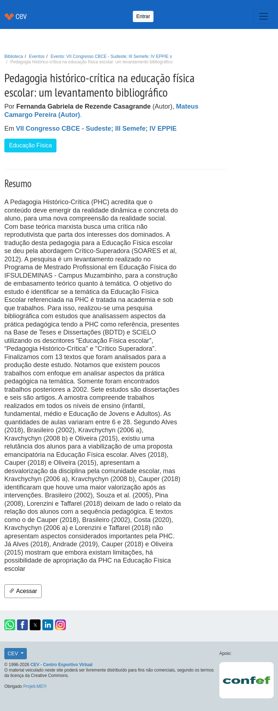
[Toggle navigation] (263, 16)
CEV (14, 653)
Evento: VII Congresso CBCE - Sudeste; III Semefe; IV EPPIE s (111, 56)
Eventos (37, 56)
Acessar (23, 591)
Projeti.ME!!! (35, 686)
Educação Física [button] (30, 145)
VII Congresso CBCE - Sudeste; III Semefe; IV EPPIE (96, 128)
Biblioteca (13, 56)
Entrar (143, 16)
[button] (9, 624)
